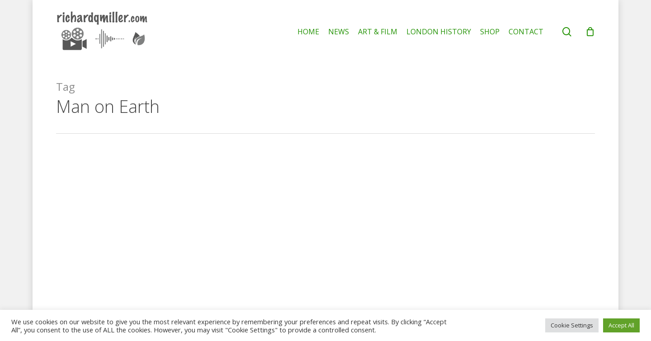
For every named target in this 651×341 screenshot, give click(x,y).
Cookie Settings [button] (572, 325)
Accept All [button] (621, 325)
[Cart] (590, 32)
